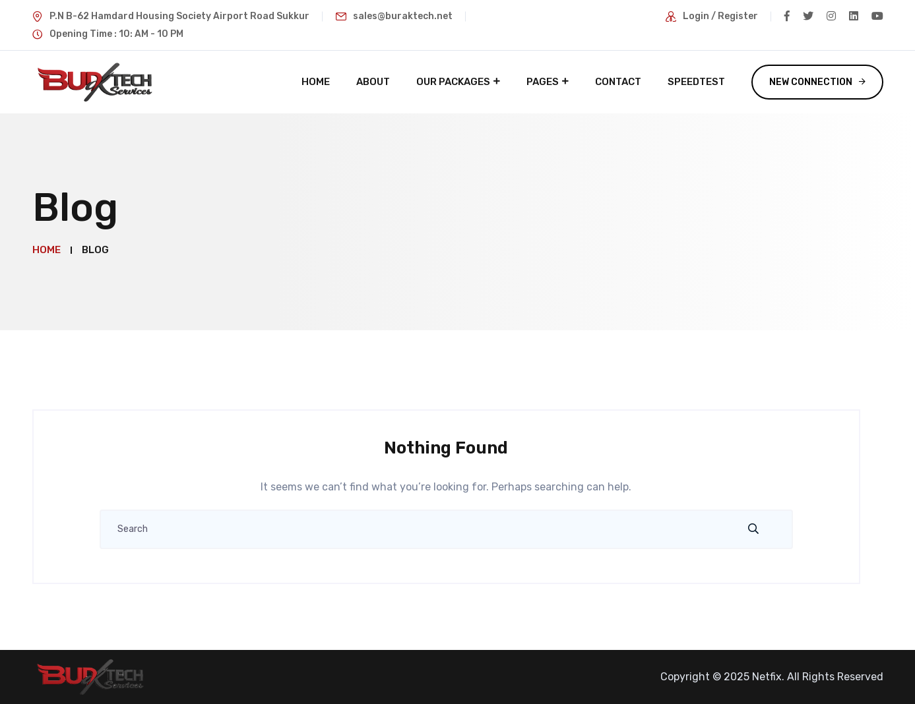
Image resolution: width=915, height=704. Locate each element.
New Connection (810, 82)
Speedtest (696, 82)
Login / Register (720, 16)
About (373, 82)
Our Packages (453, 82)
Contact (618, 82)
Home (315, 82)
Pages (542, 82)
